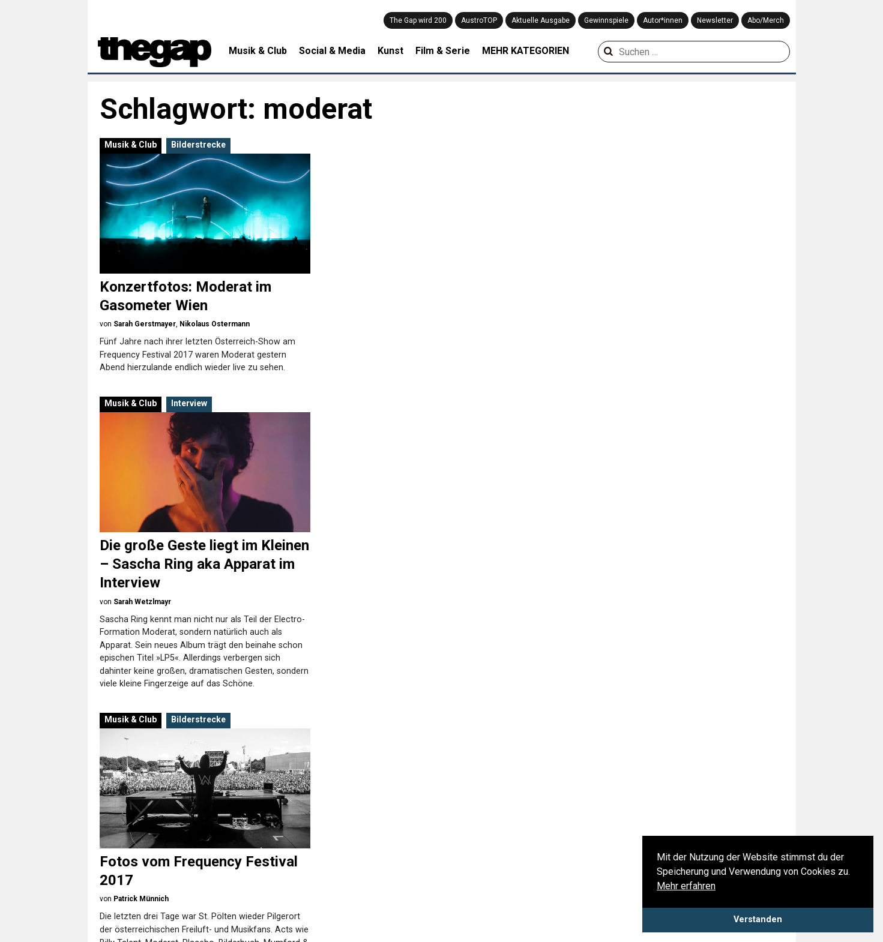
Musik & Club (258, 50)
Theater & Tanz (462, 886)
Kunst (390, 50)
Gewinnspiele (606, 20)
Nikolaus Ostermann (214, 324)
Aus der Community (596, 828)
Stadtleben (454, 872)
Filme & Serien (337, 857)
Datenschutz (114, 844)
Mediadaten (112, 859)
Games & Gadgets (344, 872)
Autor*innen (663, 20)
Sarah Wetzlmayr (383, 342)
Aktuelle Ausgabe (540, 20)
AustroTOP (479, 20)
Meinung (574, 900)
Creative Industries (345, 843)
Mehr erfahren (686, 886)
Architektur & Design (349, 828)
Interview (430, 144)
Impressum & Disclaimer (204, 844)
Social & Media (332, 50)
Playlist (694, 828)
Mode (444, 828)
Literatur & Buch (340, 900)
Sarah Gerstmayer (144, 324)
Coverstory (579, 857)
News (568, 915)
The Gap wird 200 (418, 20)
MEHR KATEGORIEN (525, 50)
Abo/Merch (765, 20)
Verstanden (758, 919)
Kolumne (575, 886)
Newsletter (715, 20)
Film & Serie (442, 50)
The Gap (368, 659)
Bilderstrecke (198, 144)
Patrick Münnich (141, 582)
